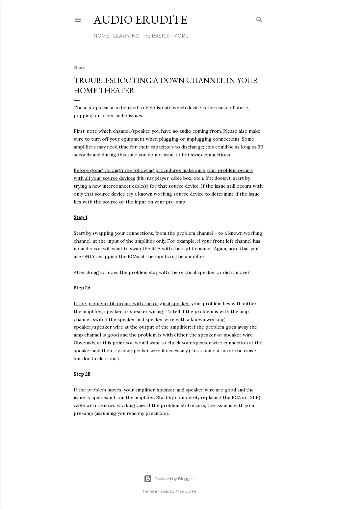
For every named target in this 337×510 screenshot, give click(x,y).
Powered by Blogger (168, 479)
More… (182, 36)
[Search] (259, 18)
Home (101, 36)
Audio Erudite (140, 19)
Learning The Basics (141, 36)
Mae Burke (186, 491)
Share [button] (79, 67)
